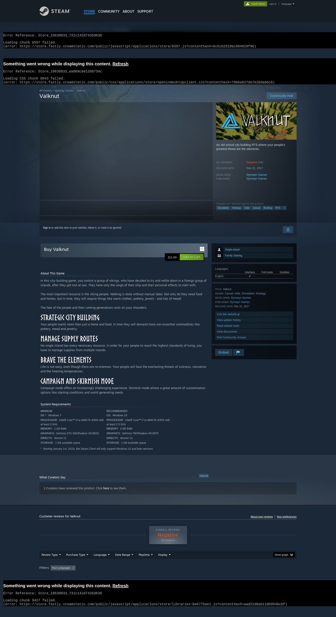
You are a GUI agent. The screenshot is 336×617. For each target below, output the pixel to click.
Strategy (236, 213)
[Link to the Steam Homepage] (58, 14)
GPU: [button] (240, 576)
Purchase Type (75, 563)
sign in (272, 3)
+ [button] (284, 213)
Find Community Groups (231, 342)
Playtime (144, 563)
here (106, 493)
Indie (246, 213)
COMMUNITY (109, 11)
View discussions (227, 336)
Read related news (228, 330)
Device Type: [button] (259, 576)
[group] (168, 576)
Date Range (122, 563)
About (128, 11)
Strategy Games (64, 95)
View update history (229, 325)
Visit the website (228, 319)
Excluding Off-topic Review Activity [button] (104, 576)
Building (268, 213)
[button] (192, 262)
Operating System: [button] (204, 576)
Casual (256, 213)
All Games (45, 95)
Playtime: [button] (137, 576)
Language (100, 563)
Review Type (50, 563)
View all (204, 481)
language (287, 3)
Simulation (223, 213)
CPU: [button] (226, 576)
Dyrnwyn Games (256, 179)
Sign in (47, 232)
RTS (278, 213)
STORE (89, 11)
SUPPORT (145, 11)
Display (162, 563)
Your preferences (287, 521)
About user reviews (261, 521)
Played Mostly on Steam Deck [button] (168, 576)
